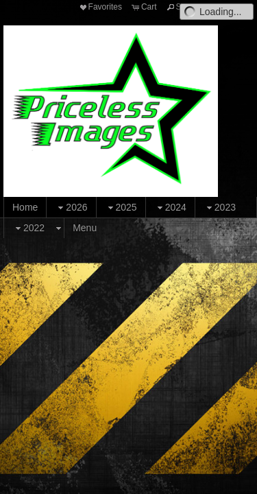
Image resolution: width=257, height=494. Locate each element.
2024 (170, 207)
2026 (71, 207)
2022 (28, 228)
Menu (85, 227)
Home (25, 207)
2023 (220, 207)
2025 (121, 207)
